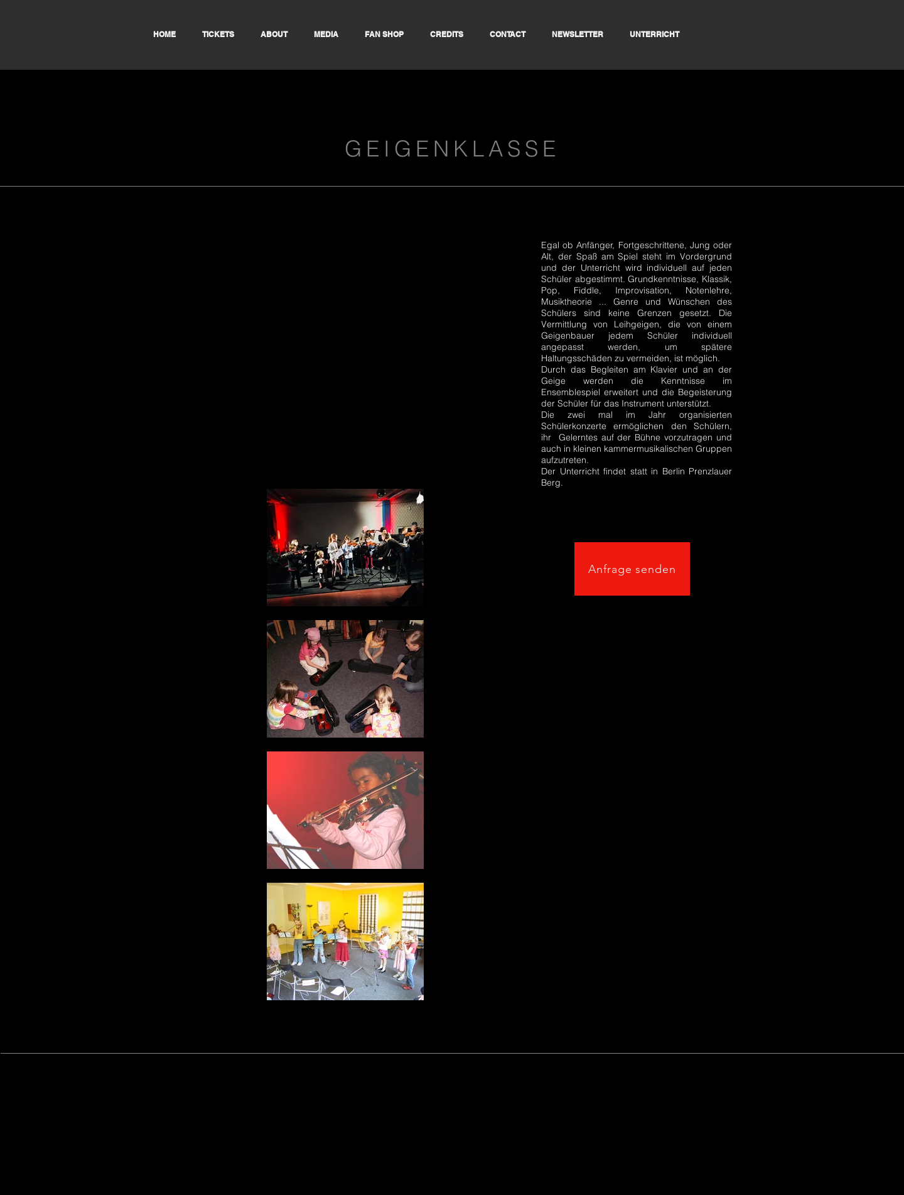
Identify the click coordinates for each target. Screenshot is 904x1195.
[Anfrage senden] (632, 569)
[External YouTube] (345, 339)
